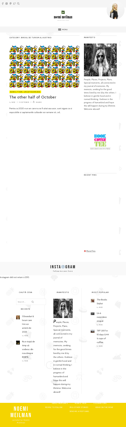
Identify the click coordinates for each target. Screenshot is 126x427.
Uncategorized (32, 92)
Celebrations (99, 403)
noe (14, 102)
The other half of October (33, 97)
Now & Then (16, 92)
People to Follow (53, 407)
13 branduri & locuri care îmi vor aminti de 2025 (28, 324)
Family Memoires (60, 403)
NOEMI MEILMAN (21, 412)
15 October (24, 102)
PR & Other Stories (79, 407)
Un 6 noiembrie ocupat (102, 317)
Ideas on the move (104, 407)
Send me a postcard (79, 411)
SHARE (37, 102)
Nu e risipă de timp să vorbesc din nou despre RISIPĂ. (28, 349)
